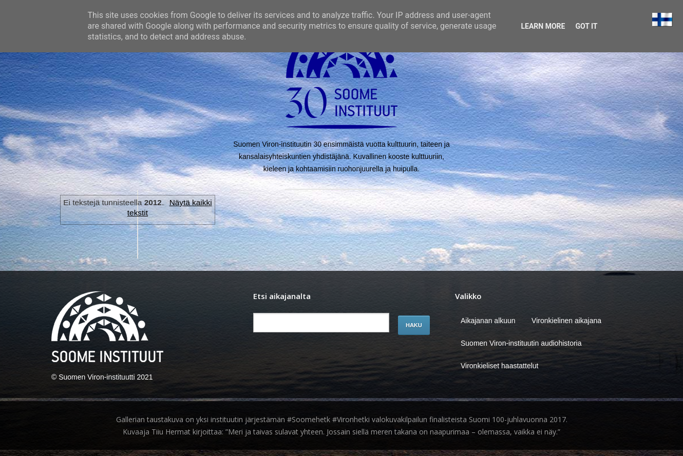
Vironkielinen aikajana (566, 320)
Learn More (543, 26)
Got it (586, 26)
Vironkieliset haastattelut (500, 366)
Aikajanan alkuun (488, 320)
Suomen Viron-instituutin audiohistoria (521, 343)
